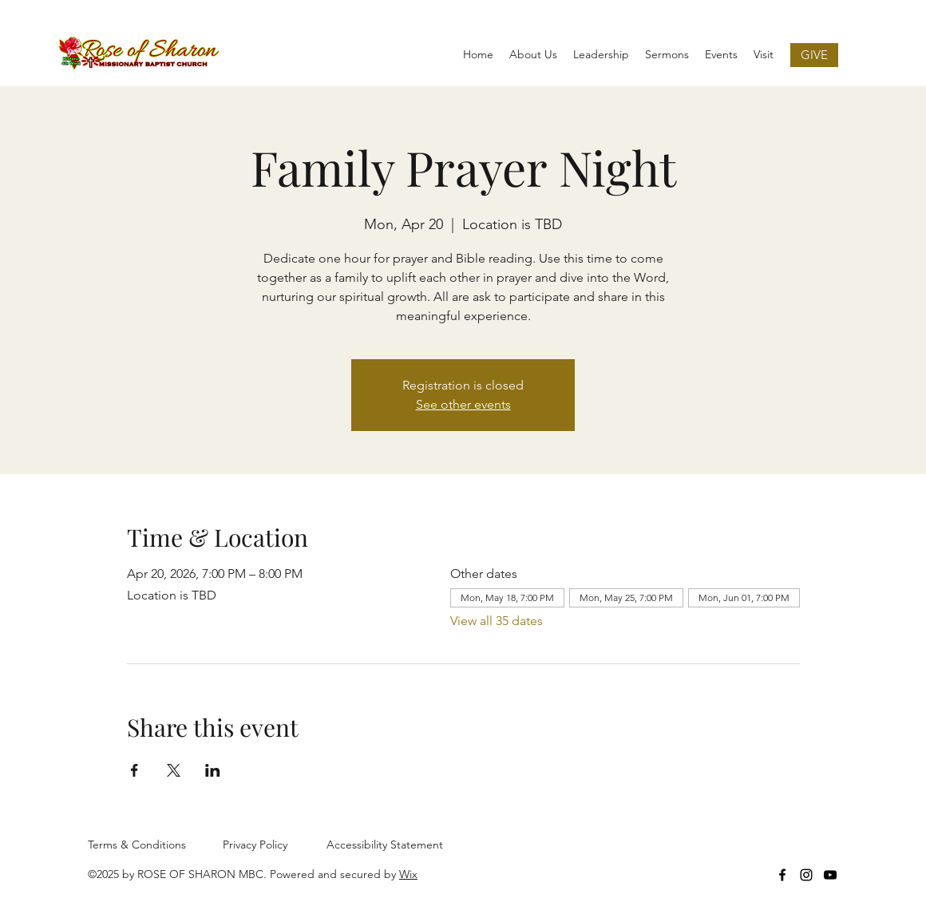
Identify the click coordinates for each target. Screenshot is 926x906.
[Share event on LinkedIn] (212, 770)
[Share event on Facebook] (134, 770)
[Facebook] (782, 875)
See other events (463, 404)
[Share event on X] (173, 770)
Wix (408, 874)
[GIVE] (814, 55)
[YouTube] (830, 875)
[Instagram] (806, 875)
